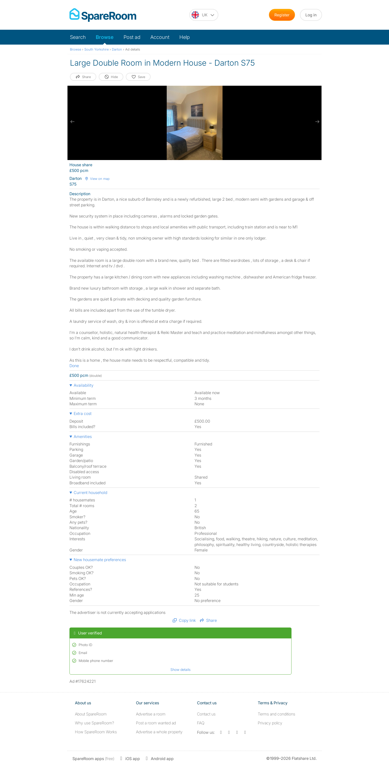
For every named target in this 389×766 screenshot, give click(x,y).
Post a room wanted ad (156, 722)
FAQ (200, 722)
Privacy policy (270, 722)
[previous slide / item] (72, 121)
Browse (105, 37)
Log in (311, 14)
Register (282, 14)
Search (78, 37)
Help (184, 37)
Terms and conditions (276, 713)
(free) (93, 758)
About (91, 713)
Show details (180, 669)
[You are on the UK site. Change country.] (203, 15)
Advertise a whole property (159, 731)
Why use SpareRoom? (94, 722)
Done (74, 365)
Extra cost (83, 413)
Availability (84, 385)
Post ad (132, 37)
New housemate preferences (100, 559)
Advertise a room (150, 713)
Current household (90, 492)
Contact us (206, 713)
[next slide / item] (317, 121)
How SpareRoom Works (96, 731)
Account (159, 37)
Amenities (83, 436)
